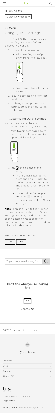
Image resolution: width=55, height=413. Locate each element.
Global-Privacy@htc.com (31, 407)
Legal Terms (9, 400)
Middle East (29, 352)
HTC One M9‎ (32, 330)
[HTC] (27, 3)
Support (17, 330)
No (21, 241)
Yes (10, 241)
